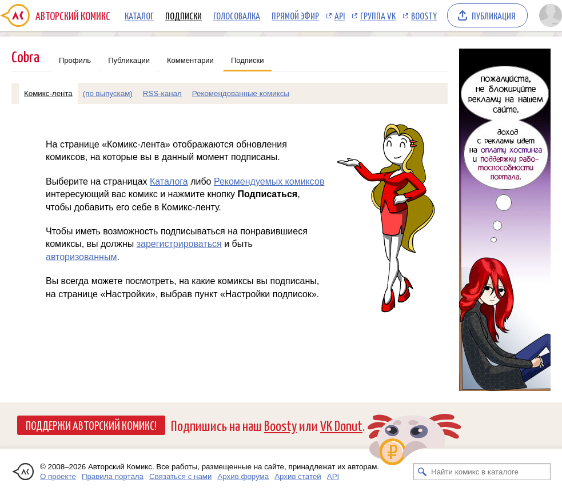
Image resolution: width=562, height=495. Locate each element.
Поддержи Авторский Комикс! (91, 424)
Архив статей (297, 476)
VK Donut (341, 425)
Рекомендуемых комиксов (269, 181)
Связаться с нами (180, 476)
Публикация (494, 15)
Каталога (169, 181)
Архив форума (243, 476)
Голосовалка (236, 15)
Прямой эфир (295, 15)
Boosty (424, 15)
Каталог (139, 15)
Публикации (129, 60)
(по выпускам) (108, 93)
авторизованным (81, 257)
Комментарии (190, 60)
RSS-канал (162, 93)
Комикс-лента (48, 93)
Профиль (75, 60)
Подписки (183, 15)
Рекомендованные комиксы (240, 93)
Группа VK (378, 15)
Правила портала (113, 476)
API (339, 15)
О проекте (58, 476)
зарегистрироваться (179, 244)
